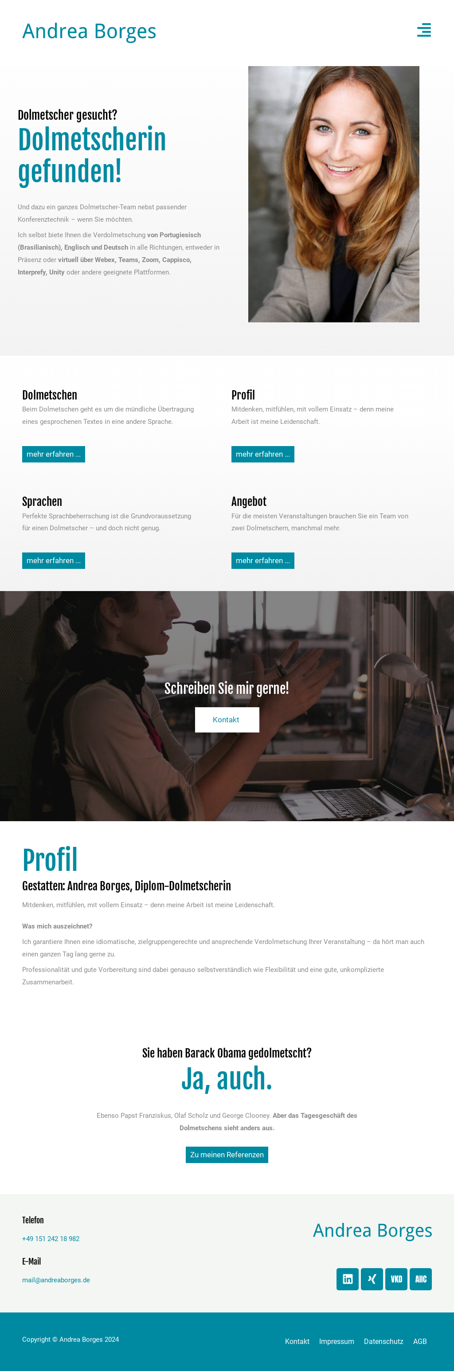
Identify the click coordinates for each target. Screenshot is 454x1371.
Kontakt (297, 1341)
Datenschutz (383, 1341)
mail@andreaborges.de (56, 1280)
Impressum (336, 1341)
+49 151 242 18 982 (50, 1239)
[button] (352, 33)
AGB (420, 1341)
